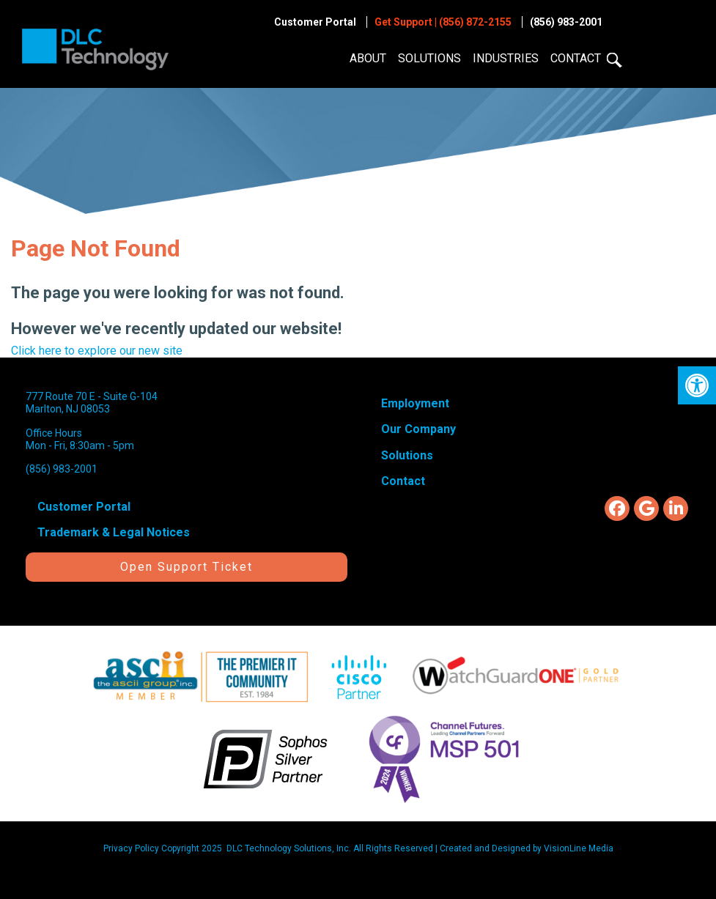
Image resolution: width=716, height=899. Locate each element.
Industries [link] (506, 58)
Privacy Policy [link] (131, 848)
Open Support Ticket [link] (186, 567)
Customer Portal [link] (315, 22)
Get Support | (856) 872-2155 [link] (443, 22)
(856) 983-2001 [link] (566, 22)
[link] (697, 385)
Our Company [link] (418, 429)
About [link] (368, 58)
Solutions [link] (429, 58)
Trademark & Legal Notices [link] (113, 532)
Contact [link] (575, 58)
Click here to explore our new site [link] (96, 351)
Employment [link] (415, 403)
